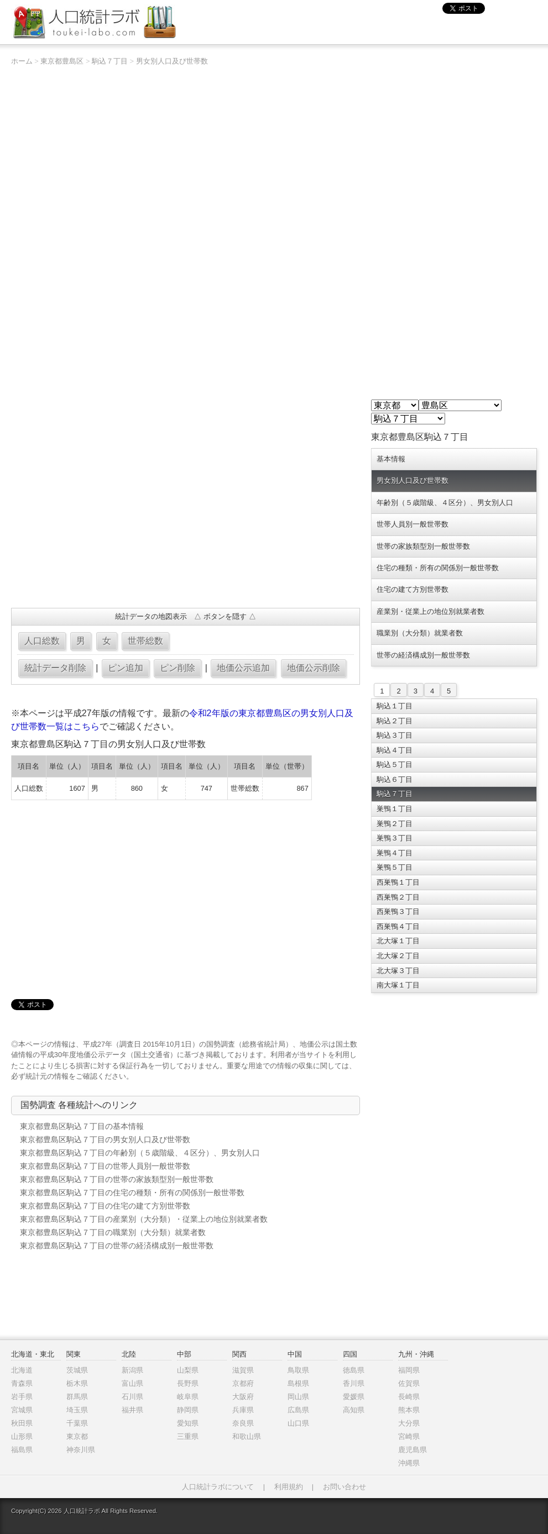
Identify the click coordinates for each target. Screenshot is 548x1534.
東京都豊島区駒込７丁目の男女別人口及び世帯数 (105, 1139)
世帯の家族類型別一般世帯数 (423, 546)
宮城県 (22, 1410)
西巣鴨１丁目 (398, 882)
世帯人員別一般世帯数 (412, 524)
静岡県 (188, 1410)
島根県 (298, 1383)
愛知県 (188, 1423)
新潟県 (132, 1370)
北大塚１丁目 (398, 941)
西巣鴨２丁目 (398, 897)
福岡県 (409, 1370)
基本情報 (391, 459)
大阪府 (243, 1397)
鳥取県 (298, 1370)
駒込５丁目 (395, 764)
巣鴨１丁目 (395, 809)
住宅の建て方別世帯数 (412, 589)
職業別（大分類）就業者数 (420, 633)
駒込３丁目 (395, 735)
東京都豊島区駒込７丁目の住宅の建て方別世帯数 (105, 1205)
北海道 (22, 1370)
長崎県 (409, 1397)
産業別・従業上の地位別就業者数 (430, 611)
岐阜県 (188, 1397)
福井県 (132, 1410)
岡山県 (298, 1397)
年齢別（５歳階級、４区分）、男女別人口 (445, 502)
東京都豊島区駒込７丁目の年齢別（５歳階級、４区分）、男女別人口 (140, 1152)
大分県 (409, 1423)
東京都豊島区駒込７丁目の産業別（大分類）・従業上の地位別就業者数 (144, 1219)
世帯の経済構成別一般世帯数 (423, 655)
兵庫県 (243, 1410)
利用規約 (288, 1487)
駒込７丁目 (110, 61)
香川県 (353, 1383)
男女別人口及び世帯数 (172, 61)
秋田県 (22, 1423)
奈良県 (243, 1423)
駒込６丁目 (395, 779)
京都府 (243, 1383)
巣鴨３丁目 (395, 838)
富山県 (132, 1383)
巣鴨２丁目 (395, 823)
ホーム (22, 61)
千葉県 (77, 1423)
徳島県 (353, 1370)
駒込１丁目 (395, 706)
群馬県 (77, 1397)
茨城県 (77, 1370)
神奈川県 (80, 1450)
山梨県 (188, 1370)
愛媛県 (353, 1397)
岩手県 (22, 1397)
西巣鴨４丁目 (398, 926)
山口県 (298, 1423)
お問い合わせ (344, 1487)
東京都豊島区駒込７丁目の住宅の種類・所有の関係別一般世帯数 (132, 1192)
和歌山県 (246, 1436)
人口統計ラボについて (218, 1487)
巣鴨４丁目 (395, 853)
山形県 (22, 1436)
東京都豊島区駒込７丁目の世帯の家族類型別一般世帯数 (116, 1179)
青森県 (22, 1383)
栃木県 (77, 1383)
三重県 (188, 1436)
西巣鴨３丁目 (398, 911)
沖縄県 (409, 1463)
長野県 (188, 1383)
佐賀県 (409, 1383)
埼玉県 (77, 1410)
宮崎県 (409, 1436)
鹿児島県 (412, 1450)
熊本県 (409, 1410)
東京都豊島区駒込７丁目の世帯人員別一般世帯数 (105, 1166)
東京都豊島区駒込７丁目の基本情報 (82, 1126)
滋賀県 (243, 1370)
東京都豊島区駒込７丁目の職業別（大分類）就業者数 (113, 1232)
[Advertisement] (185, 519)
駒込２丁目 (395, 721)
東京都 (77, 1436)
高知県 (353, 1410)
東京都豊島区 (61, 61)
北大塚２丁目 (398, 956)
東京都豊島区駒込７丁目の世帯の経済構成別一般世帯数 (116, 1245)
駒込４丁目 (395, 750)
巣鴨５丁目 (395, 867)
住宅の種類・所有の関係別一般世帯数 (438, 568)
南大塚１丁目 (398, 985)
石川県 (132, 1397)
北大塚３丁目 (398, 970)
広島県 (298, 1410)
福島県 (22, 1450)
